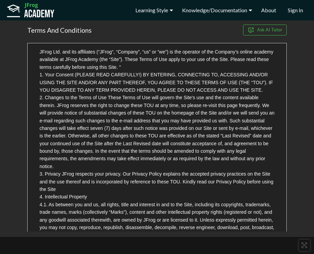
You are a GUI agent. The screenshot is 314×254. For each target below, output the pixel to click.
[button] (304, 245)
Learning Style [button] (154, 10)
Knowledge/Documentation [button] (217, 10)
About (268, 10)
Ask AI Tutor (265, 30)
